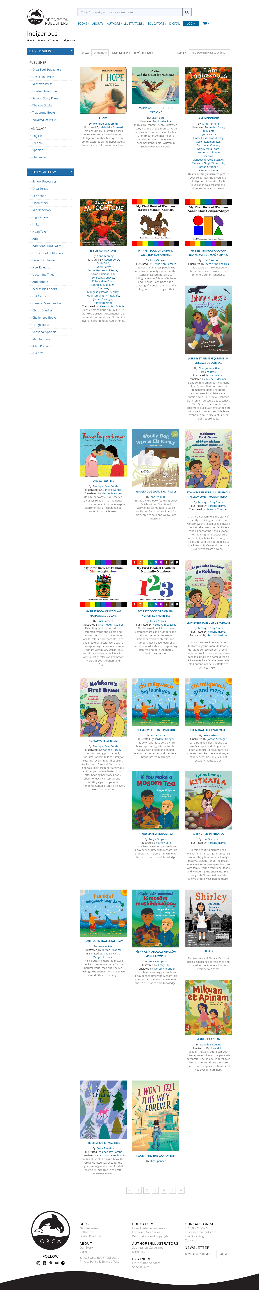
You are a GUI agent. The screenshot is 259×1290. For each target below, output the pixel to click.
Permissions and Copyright (150, 1236)
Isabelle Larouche (210, 1044)
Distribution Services (146, 1263)
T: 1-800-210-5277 (196, 1228)
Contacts (191, 1240)
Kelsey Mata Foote (208, 149)
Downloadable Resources (149, 1228)
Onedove (208, 156)
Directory (138, 1252)
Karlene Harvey (217, 505)
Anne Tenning (210, 123)
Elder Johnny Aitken (210, 368)
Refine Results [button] (40, 51)
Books (82, 24)
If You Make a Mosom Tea (156, 833)
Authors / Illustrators (125, 23)
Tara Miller (217, 1048)
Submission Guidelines (147, 1248)
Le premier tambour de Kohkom (208, 622)
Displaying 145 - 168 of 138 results (133, 52)
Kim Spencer (210, 839)
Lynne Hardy (208, 134)
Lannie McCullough (208, 152)
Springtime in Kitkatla (208, 833)
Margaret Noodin (103, 957)
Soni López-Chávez (208, 145)
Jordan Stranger (208, 166)
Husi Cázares (158, 260)
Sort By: (182, 52)
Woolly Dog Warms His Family (156, 491)
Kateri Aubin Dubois (112, 306)
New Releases (89, 1228)
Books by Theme (48, 40)
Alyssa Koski (217, 375)
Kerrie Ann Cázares (164, 264)
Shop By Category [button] (42, 172)
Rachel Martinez (112, 493)
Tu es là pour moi (103, 480)
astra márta (158, 735)
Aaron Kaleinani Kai (208, 141)
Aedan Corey (216, 127)
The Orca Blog (194, 1236)
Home (30, 40)
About (97, 23)
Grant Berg (158, 117)
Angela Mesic (112, 953)
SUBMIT (224, 1253)
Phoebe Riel (164, 121)
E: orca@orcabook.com (200, 1232)
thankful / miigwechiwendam (103, 941)
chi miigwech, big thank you (156, 730)
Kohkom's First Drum (103, 740)
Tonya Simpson (158, 839)
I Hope (103, 118)
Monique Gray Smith (105, 123)
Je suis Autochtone (103, 250)
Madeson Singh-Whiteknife (208, 163)
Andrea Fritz (158, 497)
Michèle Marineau (217, 379)
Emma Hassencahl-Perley (208, 138)
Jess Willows (208, 371)
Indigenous (68, 40)
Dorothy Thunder (217, 509)
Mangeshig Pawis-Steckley (208, 159)
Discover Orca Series (146, 1232)
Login (191, 24)
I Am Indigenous (208, 118)
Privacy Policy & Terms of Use (99, 1262)
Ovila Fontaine (105, 1148)
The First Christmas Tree (103, 1143)
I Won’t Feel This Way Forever (155, 1155)
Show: (85, 52)
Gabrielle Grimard (112, 127)
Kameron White (208, 170)
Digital (174, 23)
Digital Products (90, 1236)
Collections (87, 1232)
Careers (85, 1252)
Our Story (86, 1248)
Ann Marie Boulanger (112, 1155)
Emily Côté (208, 131)
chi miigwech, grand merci (208, 730)
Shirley (208, 951)
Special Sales (140, 1267)
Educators (157, 23)
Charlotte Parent (112, 1152)
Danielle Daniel (112, 489)
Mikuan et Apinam (208, 1039)
